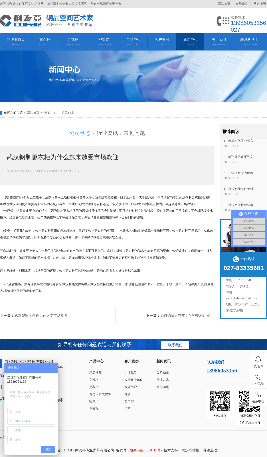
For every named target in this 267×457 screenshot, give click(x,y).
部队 (127, 394)
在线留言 (242, 4)
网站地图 (259, 4)
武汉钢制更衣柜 (148, 204)
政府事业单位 (133, 380)
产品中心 (96, 361)
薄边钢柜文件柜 (100, 394)
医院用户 (130, 387)
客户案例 (131, 361)
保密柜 (94, 408)
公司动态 (68, 113)
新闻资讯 (163, 361)
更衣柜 (94, 387)
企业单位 (130, 372)
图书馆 (129, 401)
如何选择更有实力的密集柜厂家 (185, 315)
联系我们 (175, 345)
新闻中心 (50, 113)
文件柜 (94, 380)
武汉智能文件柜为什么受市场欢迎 (41, 315)
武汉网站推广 (192, 450)
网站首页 (224, 4)
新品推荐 (95, 372)
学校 (127, 408)
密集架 (94, 401)
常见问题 (134, 133)
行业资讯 (107, 133)
